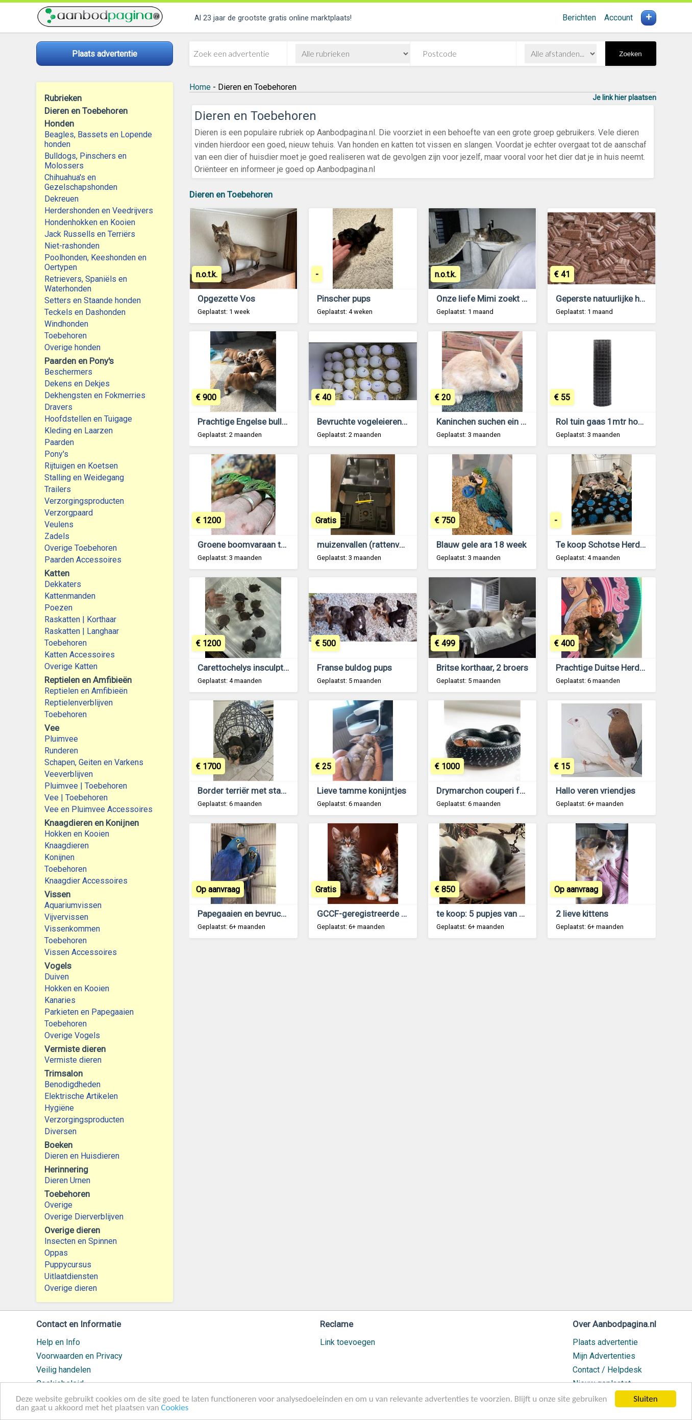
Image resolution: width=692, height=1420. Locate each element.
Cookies (175, 1408)
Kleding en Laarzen (78, 430)
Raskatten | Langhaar (81, 631)
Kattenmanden (69, 596)
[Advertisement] (422, 1072)
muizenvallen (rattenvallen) (368, 545)
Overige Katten (70, 666)
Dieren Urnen (67, 1180)
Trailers (57, 489)
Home (200, 87)
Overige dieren (70, 1288)
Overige (58, 1205)
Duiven (56, 977)
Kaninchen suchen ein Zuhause (495, 422)
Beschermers (68, 372)
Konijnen (59, 857)
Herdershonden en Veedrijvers (98, 210)
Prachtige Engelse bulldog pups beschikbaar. (282, 422)
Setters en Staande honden (92, 300)
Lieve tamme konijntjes (361, 791)
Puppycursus (67, 1264)
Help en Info (58, 1342)
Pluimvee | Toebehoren (85, 786)
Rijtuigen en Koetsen (81, 466)
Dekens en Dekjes (77, 383)
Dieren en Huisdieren (81, 1156)
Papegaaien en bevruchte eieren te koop (273, 914)
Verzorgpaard (68, 513)
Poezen (58, 608)
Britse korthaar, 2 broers (482, 668)
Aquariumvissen (73, 905)
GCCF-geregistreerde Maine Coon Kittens (396, 914)
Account (618, 17)
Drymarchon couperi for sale (491, 791)
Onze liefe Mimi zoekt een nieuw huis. (508, 298)
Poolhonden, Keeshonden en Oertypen (95, 262)
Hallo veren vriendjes (595, 791)
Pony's (56, 454)
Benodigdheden (72, 1084)
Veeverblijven (68, 774)
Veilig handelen (63, 1370)
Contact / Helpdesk (607, 1370)
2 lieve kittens (582, 914)
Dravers (58, 407)
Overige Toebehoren (80, 548)
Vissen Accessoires (80, 952)
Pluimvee (61, 739)
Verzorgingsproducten (84, 501)
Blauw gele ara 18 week (481, 545)
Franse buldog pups (354, 668)
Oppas (56, 1253)
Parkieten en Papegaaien (89, 1012)
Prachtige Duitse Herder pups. (613, 668)
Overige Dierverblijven (83, 1216)
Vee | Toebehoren (76, 797)
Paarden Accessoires (82, 560)
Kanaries (60, 1000)
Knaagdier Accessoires (86, 881)
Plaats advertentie (605, 1342)
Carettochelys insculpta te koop (257, 668)
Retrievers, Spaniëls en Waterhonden (85, 283)
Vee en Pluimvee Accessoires (98, 809)
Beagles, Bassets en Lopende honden (98, 139)
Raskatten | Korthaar (80, 619)
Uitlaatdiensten (71, 1276)
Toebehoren (65, 335)
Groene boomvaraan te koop (251, 545)
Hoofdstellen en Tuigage (88, 419)
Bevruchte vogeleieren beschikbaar (383, 422)
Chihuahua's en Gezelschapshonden (80, 182)
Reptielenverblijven (78, 702)
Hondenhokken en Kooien (89, 222)
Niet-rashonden (72, 246)
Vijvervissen (66, 917)
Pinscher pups (343, 298)
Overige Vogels (72, 1035)
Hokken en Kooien (76, 834)
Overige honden (72, 347)
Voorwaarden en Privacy (79, 1356)
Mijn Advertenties (604, 1356)
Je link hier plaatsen (624, 97)
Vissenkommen (72, 929)
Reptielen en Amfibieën (86, 691)
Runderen (61, 750)
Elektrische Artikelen (81, 1096)
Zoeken (630, 54)
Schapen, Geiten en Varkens (93, 762)
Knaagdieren (66, 845)
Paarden (59, 442)
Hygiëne (59, 1108)
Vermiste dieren (73, 1060)
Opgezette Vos (226, 298)
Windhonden (66, 324)
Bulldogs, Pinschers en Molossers (85, 160)
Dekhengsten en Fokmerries (94, 395)
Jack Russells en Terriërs (89, 234)
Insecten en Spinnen (80, 1241)
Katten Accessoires (79, 654)
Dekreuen (61, 199)
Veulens (58, 524)
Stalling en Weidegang (84, 477)
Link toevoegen (347, 1342)
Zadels (56, 536)
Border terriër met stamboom (254, 791)
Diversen (60, 1131)
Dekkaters (62, 584)
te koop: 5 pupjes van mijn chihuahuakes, (513, 914)
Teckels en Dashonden (85, 312)
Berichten (579, 17)
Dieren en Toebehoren (231, 194)
